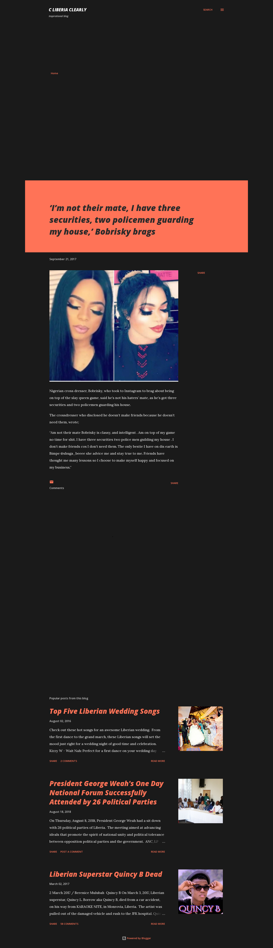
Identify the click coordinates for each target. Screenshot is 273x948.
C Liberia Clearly (68, 10)
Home (54, 73)
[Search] (207, 10)
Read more (158, 761)
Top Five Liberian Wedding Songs (104, 711)
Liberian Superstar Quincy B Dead (105, 874)
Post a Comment (71, 851)
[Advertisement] (136, 45)
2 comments (68, 761)
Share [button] (201, 272)
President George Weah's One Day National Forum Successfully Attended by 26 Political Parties (106, 793)
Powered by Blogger (136, 938)
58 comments (69, 923)
